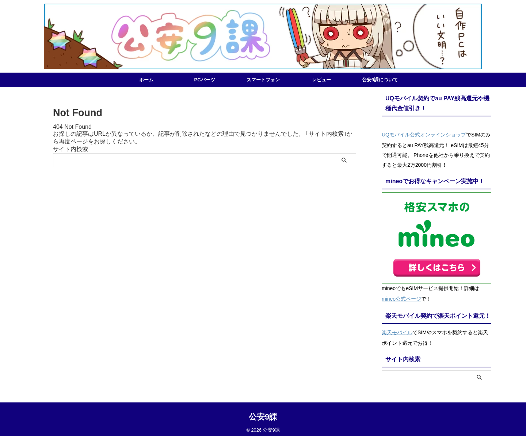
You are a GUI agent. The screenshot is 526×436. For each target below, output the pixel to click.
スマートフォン (263, 79)
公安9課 (263, 412)
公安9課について (380, 79)
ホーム (146, 79)
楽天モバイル (397, 329)
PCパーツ (204, 79)
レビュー (321, 79)
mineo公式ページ (401, 297)
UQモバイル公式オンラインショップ (424, 134)
